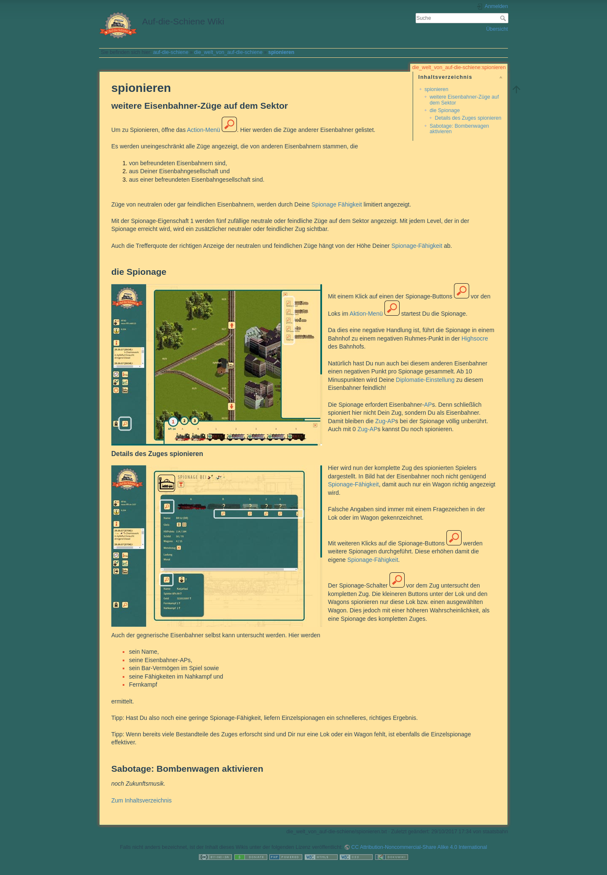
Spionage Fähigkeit (337, 204)
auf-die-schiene (170, 52)
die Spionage (445, 110)
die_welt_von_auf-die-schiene (228, 52)
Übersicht (497, 29)
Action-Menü (203, 129)
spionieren (281, 52)
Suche (504, 18)
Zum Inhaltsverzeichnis (141, 800)
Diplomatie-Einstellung (425, 379)
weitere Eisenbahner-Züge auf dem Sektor (464, 99)
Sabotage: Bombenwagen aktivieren (459, 128)
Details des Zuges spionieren (468, 118)
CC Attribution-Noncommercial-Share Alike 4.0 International (419, 847)
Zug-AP (385, 421)
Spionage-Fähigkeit (416, 245)
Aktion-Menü (366, 313)
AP (428, 404)
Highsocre (475, 338)
